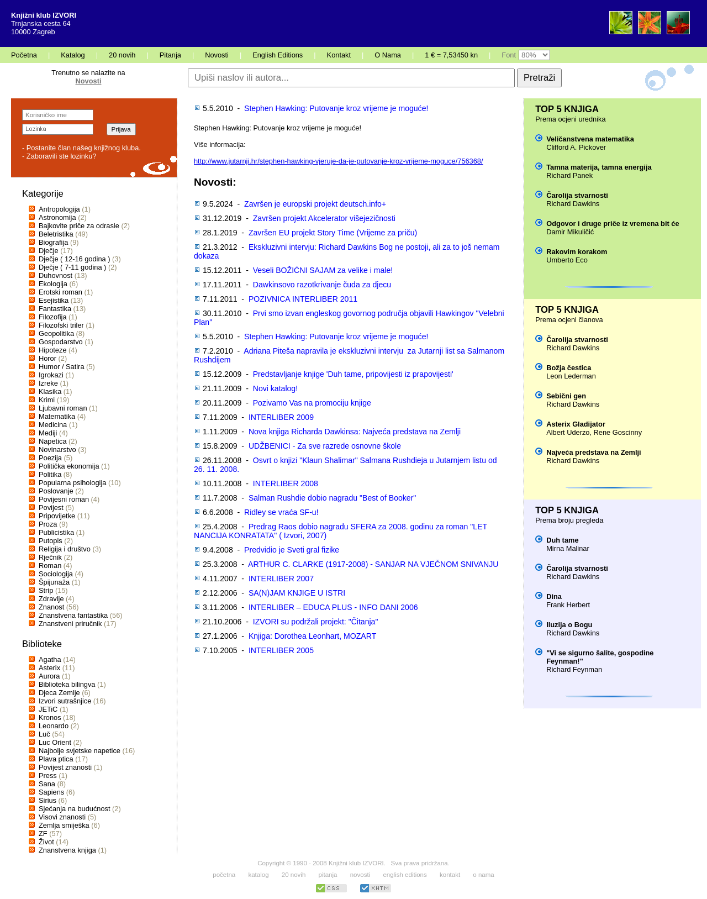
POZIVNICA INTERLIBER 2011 (303, 299)
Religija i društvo (65, 549)
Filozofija (53, 317)
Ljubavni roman (63, 408)
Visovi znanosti (62, 817)
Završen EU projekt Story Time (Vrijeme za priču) (333, 232)
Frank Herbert (568, 605)
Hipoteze (53, 350)
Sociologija (56, 574)
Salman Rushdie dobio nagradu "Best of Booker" (332, 497)
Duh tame (562, 540)
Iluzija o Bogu (569, 625)
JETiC (48, 709)
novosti (360, 874)
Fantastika (55, 308)
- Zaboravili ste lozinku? (59, 156)
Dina (554, 596)
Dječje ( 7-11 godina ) (72, 267)
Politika (50, 474)
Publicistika (56, 532)
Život (46, 842)
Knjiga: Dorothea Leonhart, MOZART (312, 636)
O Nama (387, 55)
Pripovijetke (57, 516)
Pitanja (170, 55)
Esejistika (53, 300)
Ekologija (53, 284)
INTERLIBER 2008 (285, 483)
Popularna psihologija (72, 483)
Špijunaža (54, 582)
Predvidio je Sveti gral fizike (291, 549)
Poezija (50, 458)
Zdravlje (51, 599)
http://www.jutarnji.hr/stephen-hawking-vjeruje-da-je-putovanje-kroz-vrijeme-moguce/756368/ (338, 161)
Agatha (50, 659)
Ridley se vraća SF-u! (281, 512)
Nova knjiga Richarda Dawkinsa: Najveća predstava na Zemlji (355, 431)
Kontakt (339, 55)
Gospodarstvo (61, 342)
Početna (24, 55)
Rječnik (50, 557)
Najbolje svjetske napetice (79, 750)
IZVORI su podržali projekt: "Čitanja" (315, 621)
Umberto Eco (567, 260)
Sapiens (51, 792)
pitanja (328, 874)
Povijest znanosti (65, 767)
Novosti (217, 55)
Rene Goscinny (618, 432)
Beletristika (56, 234)
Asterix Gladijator (575, 424)
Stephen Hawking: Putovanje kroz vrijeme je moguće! (336, 108)
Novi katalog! (275, 388)
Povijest (51, 507)
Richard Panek (569, 175)
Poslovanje (56, 491)
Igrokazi (51, 375)
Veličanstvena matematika (590, 139)
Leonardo (53, 726)
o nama (483, 874)
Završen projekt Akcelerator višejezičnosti (324, 218)
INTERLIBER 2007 (281, 578)
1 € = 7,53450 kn (451, 55)
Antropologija (59, 209)
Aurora (49, 676)
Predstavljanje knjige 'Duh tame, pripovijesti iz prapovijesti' (353, 374)
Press (48, 775)
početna (224, 874)
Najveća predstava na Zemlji (593, 452)
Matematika (57, 416)
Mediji (48, 433)
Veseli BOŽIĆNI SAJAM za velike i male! (323, 270)
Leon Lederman (571, 376)
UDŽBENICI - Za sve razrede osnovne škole (325, 445)
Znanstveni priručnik (70, 623)
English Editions (277, 55)
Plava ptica (56, 759)
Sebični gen (566, 396)
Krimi (47, 400)
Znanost (51, 607)
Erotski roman (60, 292)
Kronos (50, 717)
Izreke (48, 383)
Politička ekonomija (69, 466)
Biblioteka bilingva (67, 684)
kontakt (450, 874)
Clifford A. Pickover (576, 147)
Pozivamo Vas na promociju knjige (312, 402)
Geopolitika (56, 333)
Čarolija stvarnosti (577, 195)
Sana (47, 784)
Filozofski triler (61, 325)
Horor (47, 358)
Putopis (50, 541)
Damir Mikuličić (570, 232)
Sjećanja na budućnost (74, 809)
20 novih (122, 55)
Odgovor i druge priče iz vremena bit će (612, 223)
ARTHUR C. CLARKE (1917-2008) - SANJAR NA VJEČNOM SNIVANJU (373, 564)
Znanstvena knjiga (67, 850)
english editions (404, 874)
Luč (44, 734)
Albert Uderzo (567, 432)
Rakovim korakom (576, 252)
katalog (258, 874)
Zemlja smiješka (64, 825)
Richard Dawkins (572, 203)
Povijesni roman (64, 499)
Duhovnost (55, 275)
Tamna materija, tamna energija (598, 167)
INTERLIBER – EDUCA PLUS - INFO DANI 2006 (333, 607)
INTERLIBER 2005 (281, 650)
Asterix (49, 668)
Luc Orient (55, 742)
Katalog (73, 55)
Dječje (49, 250)
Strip (46, 590)
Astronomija (57, 217)
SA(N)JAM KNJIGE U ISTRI (297, 592)
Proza (48, 524)
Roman (50, 565)
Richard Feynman (574, 669)
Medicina (53, 424)
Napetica (53, 441)
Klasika (50, 391)
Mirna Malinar (567, 548)
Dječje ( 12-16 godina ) (74, 259)
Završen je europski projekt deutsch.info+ (315, 203)
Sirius (47, 800)
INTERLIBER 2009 (281, 417)
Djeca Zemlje (59, 692)
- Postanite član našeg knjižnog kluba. (81, 148)
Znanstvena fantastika (73, 615)
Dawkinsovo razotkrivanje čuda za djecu (322, 284)
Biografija (53, 242)
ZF (43, 833)
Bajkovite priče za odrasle (79, 226)
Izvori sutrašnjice (65, 701)
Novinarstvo (57, 449)
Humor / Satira (62, 366)
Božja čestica (568, 368)
